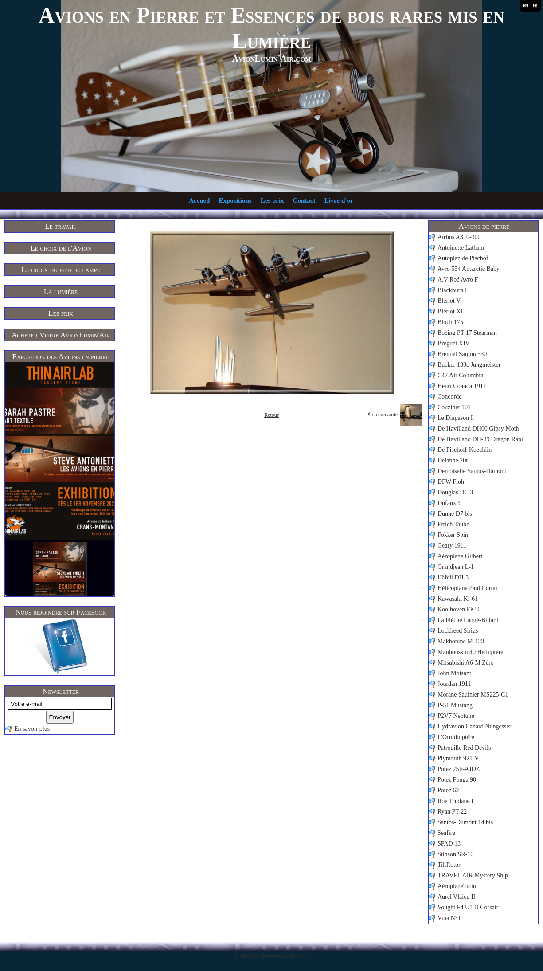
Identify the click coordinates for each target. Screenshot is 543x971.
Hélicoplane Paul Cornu (467, 588)
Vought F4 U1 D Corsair (468, 907)
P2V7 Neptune (456, 716)
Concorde (449, 396)
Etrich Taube (453, 524)
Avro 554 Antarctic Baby (469, 269)
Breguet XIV (454, 343)
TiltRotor (449, 864)
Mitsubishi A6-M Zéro (466, 662)
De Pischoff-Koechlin (465, 449)
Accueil (199, 200)
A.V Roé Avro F (458, 279)
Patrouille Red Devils (464, 747)
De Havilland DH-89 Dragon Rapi (480, 439)
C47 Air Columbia (460, 375)
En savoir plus (32, 728)
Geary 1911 (452, 545)
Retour (271, 415)
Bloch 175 (450, 322)
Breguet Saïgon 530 (462, 354)
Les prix (272, 200)
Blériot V (449, 301)
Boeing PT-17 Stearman (467, 332)
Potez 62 (448, 790)
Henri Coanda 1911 (462, 386)
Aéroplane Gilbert (460, 556)
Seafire (446, 833)
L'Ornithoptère (456, 737)
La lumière (61, 291)
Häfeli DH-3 (453, 577)
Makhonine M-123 (461, 641)
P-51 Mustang (455, 705)
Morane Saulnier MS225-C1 (473, 694)
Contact (304, 200)
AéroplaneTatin (457, 886)
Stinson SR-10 (455, 854)
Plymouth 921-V (458, 758)
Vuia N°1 (449, 918)
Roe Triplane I (455, 801)
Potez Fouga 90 (457, 779)
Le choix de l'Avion (60, 248)
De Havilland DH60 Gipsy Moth (478, 428)
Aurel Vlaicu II (456, 896)
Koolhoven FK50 (459, 609)
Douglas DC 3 (455, 492)
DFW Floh (451, 481)
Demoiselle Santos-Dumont (472, 471)
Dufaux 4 (449, 503)
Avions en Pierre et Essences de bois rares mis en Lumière (271, 28)
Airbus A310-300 (459, 237)
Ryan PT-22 (452, 811)
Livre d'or (338, 200)
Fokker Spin (453, 535)
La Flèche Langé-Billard (468, 620)
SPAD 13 (449, 843)
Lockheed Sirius (458, 630)
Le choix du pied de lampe (60, 270)
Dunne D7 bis (455, 513)
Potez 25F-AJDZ (459, 769)
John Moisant (454, 673)
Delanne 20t (453, 460)
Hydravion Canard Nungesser (474, 726)
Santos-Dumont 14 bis (465, 822)
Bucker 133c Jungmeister (469, 364)
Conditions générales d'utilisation (271, 956)
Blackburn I (452, 290)
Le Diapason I (455, 418)
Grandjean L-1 (456, 567)
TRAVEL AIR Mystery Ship (473, 875)
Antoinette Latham (461, 247)
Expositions (235, 200)
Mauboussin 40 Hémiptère (471, 652)
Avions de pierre (484, 226)
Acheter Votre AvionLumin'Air (61, 335)
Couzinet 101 (454, 407)
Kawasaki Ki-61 (458, 598)
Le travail (61, 226)
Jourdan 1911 (454, 684)
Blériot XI (450, 311)
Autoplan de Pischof (463, 258)
